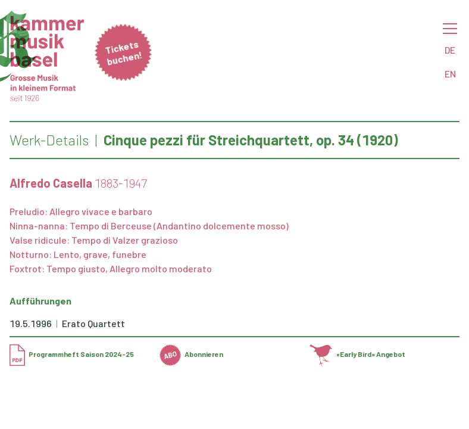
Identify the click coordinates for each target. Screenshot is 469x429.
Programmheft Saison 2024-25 (72, 354)
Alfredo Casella (51, 183)
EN (450, 73)
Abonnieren (191, 354)
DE (450, 49)
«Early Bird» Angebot (357, 354)
